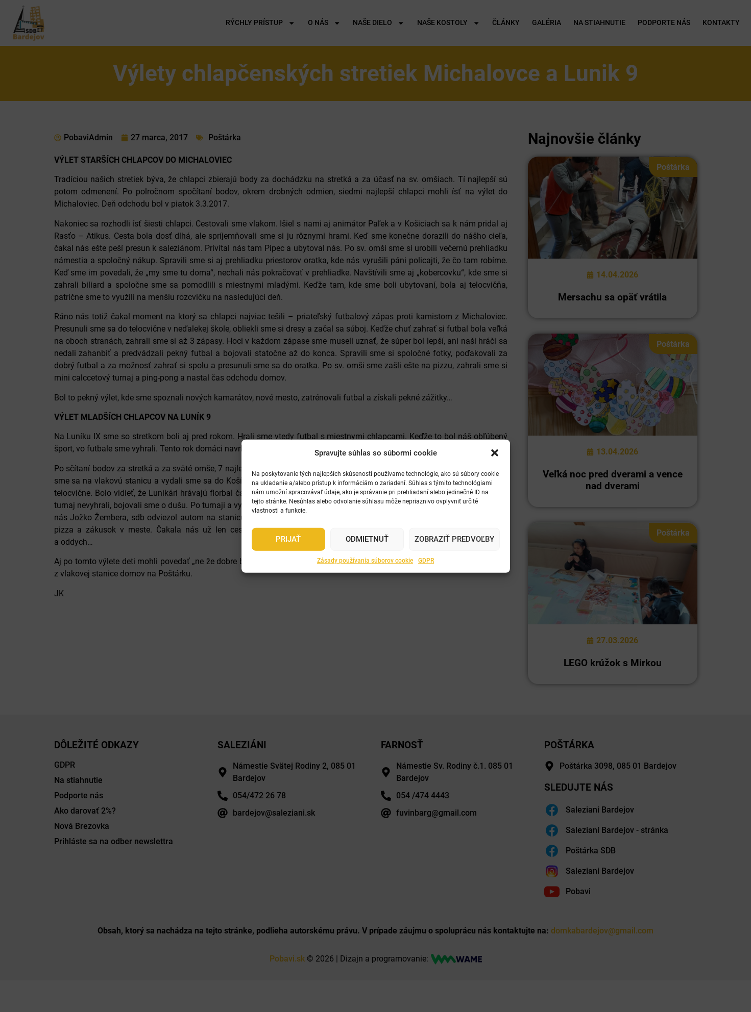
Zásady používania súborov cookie (365, 560)
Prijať (288, 539)
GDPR (426, 560)
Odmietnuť (367, 539)
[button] (495, 453)
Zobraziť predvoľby (454, 539)
